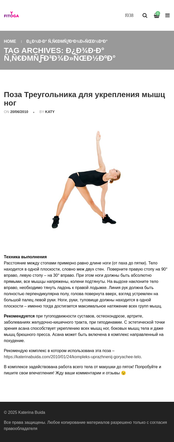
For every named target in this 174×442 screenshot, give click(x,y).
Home (10, 41)
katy (50, 112)
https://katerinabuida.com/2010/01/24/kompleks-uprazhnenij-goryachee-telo (72, 357)
